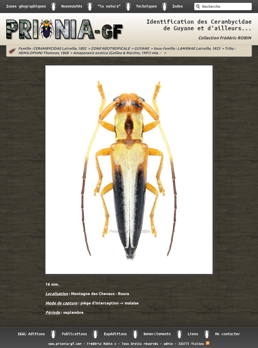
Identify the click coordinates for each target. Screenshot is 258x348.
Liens (193, 334)
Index (177, 6)
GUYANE (141, 48)
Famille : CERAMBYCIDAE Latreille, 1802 (52, 48)
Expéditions (115, 334)
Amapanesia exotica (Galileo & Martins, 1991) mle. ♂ (117, 53)
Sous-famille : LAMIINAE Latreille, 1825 (187, 48)
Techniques (146, 6)
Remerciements (157, 334)
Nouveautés (71, 6)
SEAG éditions (31, 334)
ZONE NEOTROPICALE (110, 48)
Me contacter (227, 334)
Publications (74, 334)
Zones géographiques (26, 6)
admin (168, 344)
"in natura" (109, 6)
